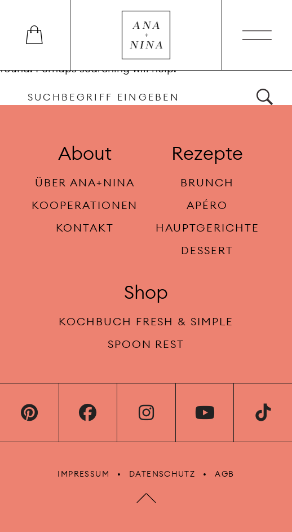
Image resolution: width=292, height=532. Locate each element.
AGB (224, 474)
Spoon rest (146, 344)
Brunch (207, 182)
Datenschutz (162, 474)
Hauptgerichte (207, 227)
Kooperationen (85, 205)
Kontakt (85, 227)
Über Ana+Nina (85, 182)
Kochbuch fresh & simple (146, 321)
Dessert (207, 250)
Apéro (207, 205)
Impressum (83, 474)
